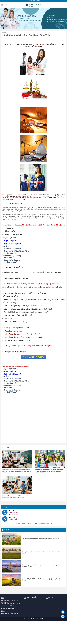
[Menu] (4, 5)
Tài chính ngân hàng (12, 255)
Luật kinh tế (9, 258)
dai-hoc (4, 32)
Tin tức (6, 530)
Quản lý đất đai (10, 253)
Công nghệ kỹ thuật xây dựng (16, 251)
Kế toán (7, 246)
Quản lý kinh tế (10, 262)
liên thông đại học (35, 299)
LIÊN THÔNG (39, 45)
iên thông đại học (13, 334)
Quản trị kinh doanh (12, 249)
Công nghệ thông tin (12, 260)
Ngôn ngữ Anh (10, 237)
